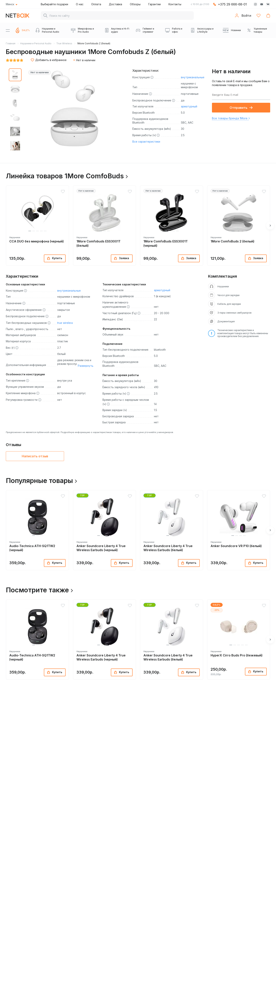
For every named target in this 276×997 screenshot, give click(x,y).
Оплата (96, 4)
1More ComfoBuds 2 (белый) (232, 241)
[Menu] (8, 30)
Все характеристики (146, 141)
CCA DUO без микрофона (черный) (36, 241)
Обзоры (135, 4)
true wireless (65, 322)
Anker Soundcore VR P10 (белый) (236, 546)
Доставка (115, 4)
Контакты (174, 4)
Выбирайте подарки (54, 4)
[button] (270, 225)
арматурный (189, 106)
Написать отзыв (35, 456)
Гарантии (154, 4)
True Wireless (64, 43)
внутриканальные (192, 77)
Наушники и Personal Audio (35, 43)
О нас (79, 4)
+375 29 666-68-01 (232, 4)
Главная (10, 43)
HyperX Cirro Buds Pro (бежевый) (236, 655)
